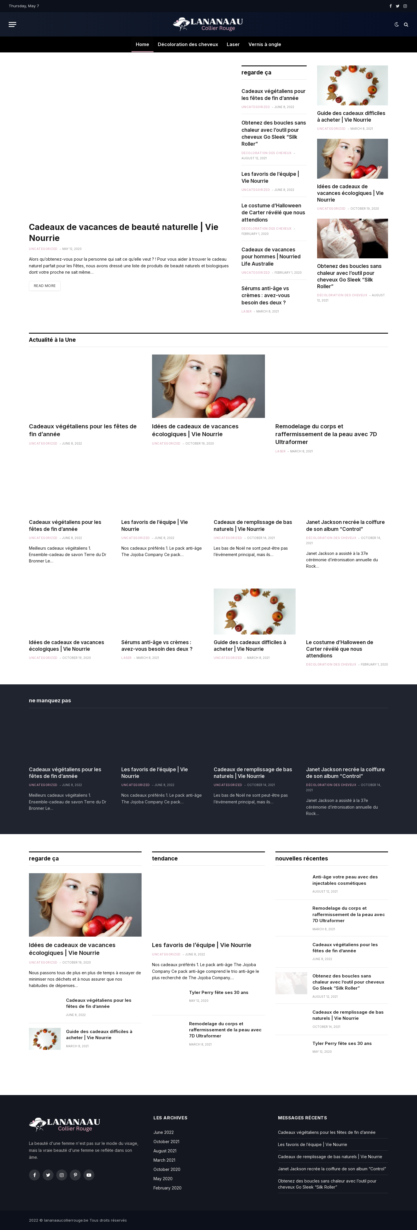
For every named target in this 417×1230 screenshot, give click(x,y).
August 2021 (164, 1150)
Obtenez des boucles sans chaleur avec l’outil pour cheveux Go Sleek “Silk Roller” (274, 133)
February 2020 (167, 1187)
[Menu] (12, 24)
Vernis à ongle (264, 44)
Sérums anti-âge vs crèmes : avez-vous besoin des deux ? (266, 296)
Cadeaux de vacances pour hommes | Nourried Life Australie (271, 257)
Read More (45, 286)
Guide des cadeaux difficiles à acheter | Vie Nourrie (351, 116)
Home (142, 44)
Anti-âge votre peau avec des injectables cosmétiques (345, 880)
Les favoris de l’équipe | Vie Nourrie (270, 177)
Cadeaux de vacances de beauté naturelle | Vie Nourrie (123, 232)
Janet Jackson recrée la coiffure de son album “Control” (345, 525)
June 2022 (163, 1132)
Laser (233, 44)
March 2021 (164, 1160)
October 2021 (166, 1141)
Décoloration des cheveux (188, 44)
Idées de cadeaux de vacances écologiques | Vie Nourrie (350, 193)
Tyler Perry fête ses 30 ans (218, 992)
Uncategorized (43, 249)
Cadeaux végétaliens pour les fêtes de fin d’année (274, 94)
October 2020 (166, 1169)
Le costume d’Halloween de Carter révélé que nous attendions (273, 213)
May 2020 (163, 1178)
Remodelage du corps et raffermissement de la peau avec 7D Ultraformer (326, 434)
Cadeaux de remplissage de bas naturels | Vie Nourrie (253, 525)
